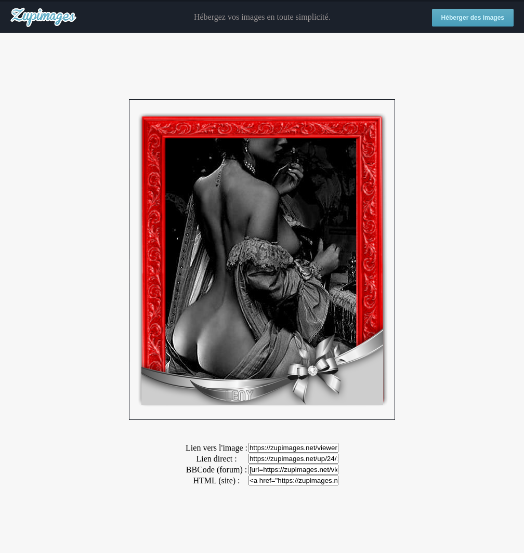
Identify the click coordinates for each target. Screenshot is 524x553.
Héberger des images (472, 17)
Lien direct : (216, 458)
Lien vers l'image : (216, 447)
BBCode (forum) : (216, 469)
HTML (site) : (216, 480)
